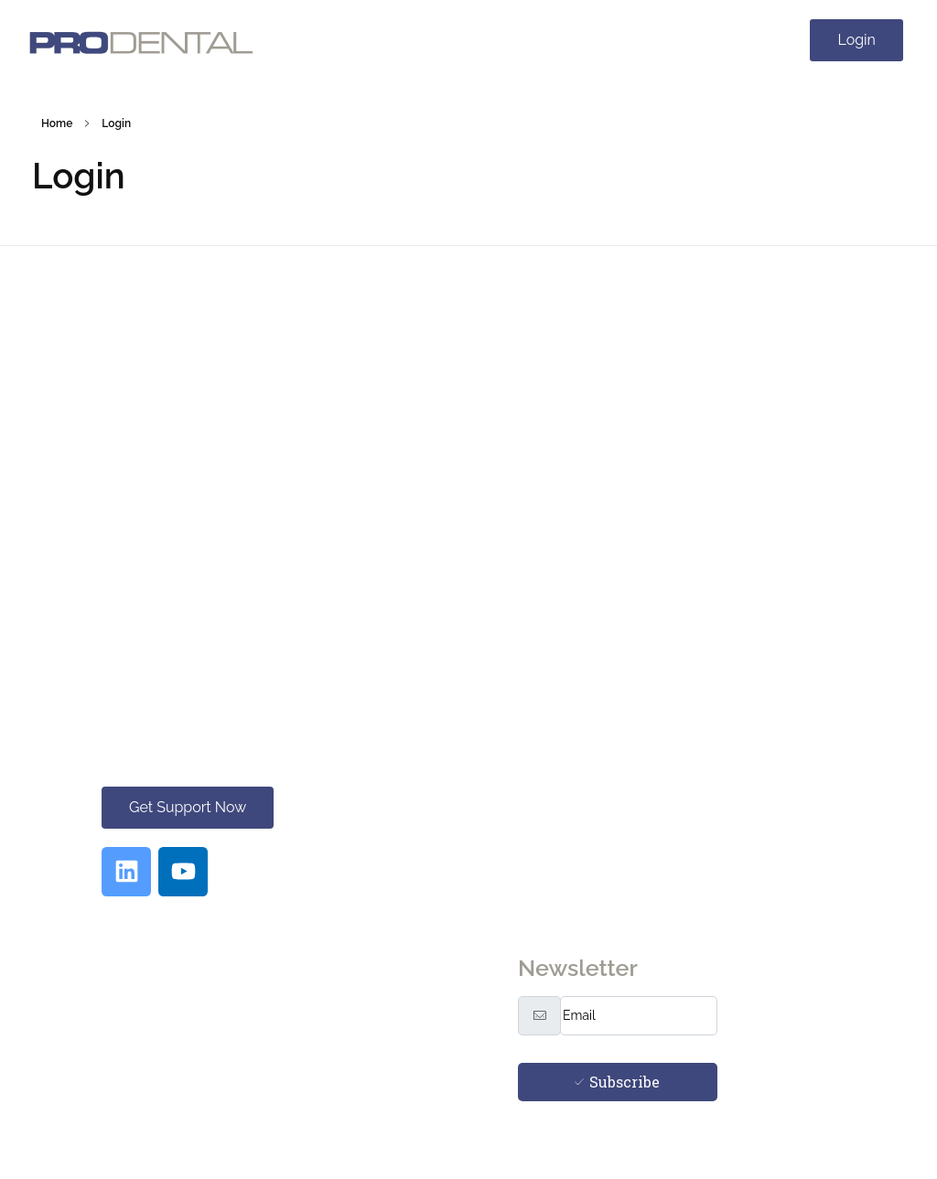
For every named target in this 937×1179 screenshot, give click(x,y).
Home (56, 123)
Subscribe (617, 1081)
